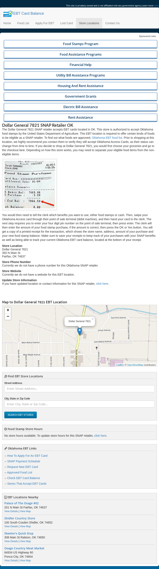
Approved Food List (19, 472)
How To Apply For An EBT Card (27, 455)
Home (7, 23)
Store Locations (89, 23)
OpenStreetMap (135, 365)
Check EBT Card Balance (23, 478)
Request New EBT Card (22, 467)
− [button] (8, 317)
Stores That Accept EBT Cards (26, 483)
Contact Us (112, 23)
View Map (25, 511)
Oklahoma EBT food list (107, 137)
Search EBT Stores (20, 414)
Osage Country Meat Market (24, 548)
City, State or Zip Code (17, 398)
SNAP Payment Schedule (23, 461)
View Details (11, 511)
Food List (23, 23)
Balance (23, 13)
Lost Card (66, 23)
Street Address (13, 383)
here (156, 5)
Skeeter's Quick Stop (18, 533)
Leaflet (119, 365)
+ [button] (8, 310)
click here (102, 283)
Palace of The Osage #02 (21, 503)
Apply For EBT (44, 23)
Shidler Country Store (19, 518)
